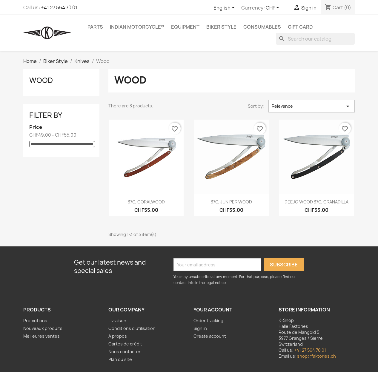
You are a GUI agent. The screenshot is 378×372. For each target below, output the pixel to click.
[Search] (315, 39)
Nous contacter (124, 351)
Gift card (300, 27)
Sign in (200, 328)
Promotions (35, 320)
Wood (41, 80)
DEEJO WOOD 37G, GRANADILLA (316, 202)
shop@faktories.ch (316, 356)
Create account (209, 336)
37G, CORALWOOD (146, 202)
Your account (212, 309)
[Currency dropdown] (273, 8)
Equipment (185, 27)
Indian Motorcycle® (137, 27)
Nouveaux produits (42, 328)
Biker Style (221, 27)
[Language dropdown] (225, 8)
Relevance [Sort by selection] (311, 106)
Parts (95, 27)
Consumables (262, 27)
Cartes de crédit (125, 344)
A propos (117, 336)
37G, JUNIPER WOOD (231, 202)
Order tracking (208, 320)
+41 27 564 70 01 (59, 7)
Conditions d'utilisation (132, 328)
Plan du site (120, 359)
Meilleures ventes (41, 336)
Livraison (117, 320)
